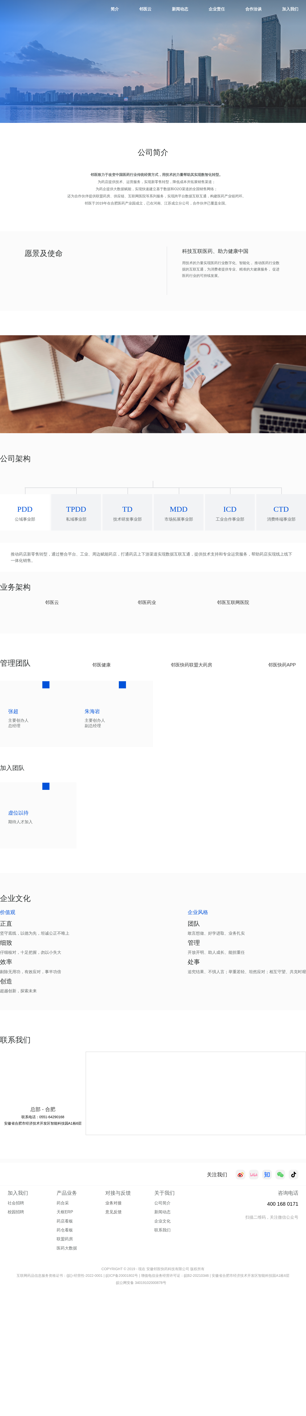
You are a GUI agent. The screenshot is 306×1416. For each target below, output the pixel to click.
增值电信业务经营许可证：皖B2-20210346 (175, 1408)
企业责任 (217, 9)
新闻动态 (180, 9)
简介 (115, 9)
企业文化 (162, 1353)
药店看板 (65, 1353)
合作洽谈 (253, 9)
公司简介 (162, 1335)
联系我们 (162, 1362)
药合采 (63, 1335)
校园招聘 (16, 1344)
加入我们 (290, 9)
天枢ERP (65, 1344)
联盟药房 (65, 1371)
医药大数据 (67, 1380)
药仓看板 (65, 1362)
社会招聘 (16, 1335)
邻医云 (145, 9)
